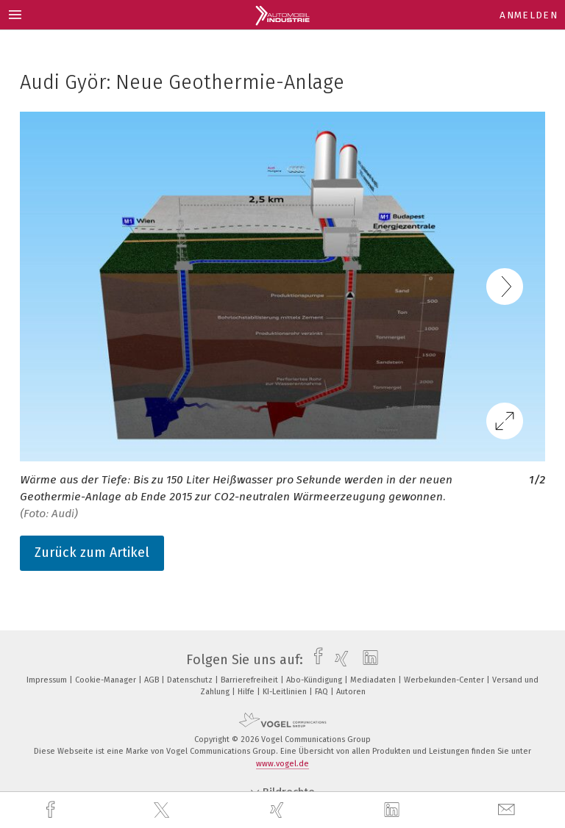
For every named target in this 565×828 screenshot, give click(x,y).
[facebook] (52, 810)
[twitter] (163, 810)
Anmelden (529, 15)
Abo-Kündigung (315, 680)
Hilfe (247, 691)
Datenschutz (191, 680)
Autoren (351, 691)
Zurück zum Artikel (92, 552)
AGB (152, 680)
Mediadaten (374, 680)
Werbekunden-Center (445, 680)
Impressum (47, 680)
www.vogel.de (282, 763)
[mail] (508, 810)
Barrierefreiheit (250, 680)
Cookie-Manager (106, 680)
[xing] (279, 810)
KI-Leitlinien (286, 691)
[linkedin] (394, 810)
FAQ (322, 691)
